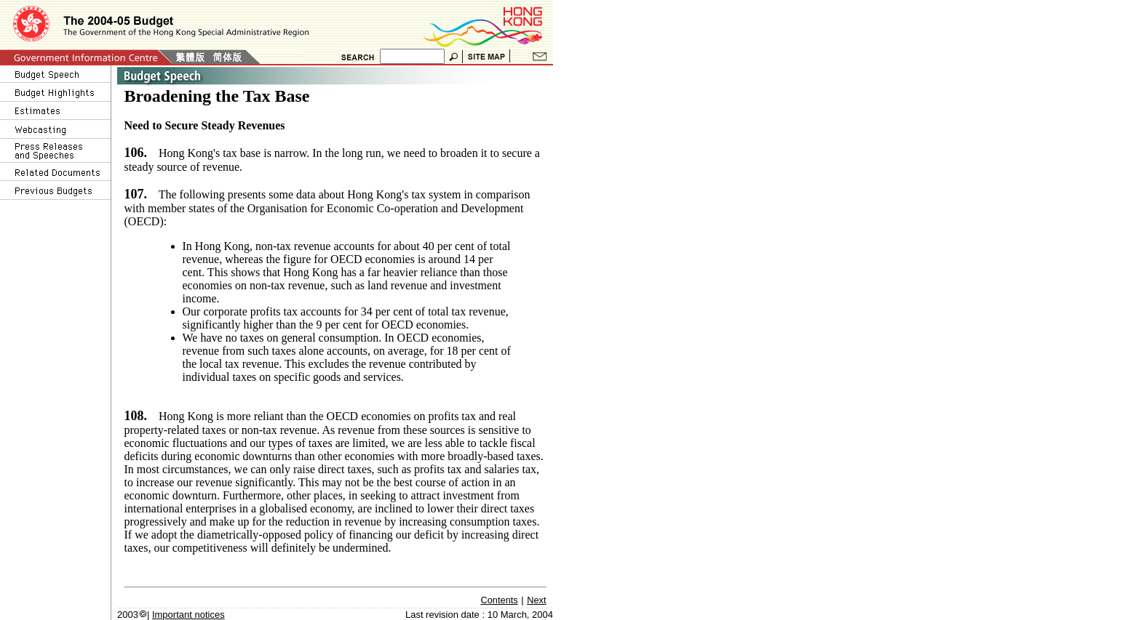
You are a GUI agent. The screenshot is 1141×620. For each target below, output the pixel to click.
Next (536, 600)
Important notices (188, 614)
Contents (499, 600)
